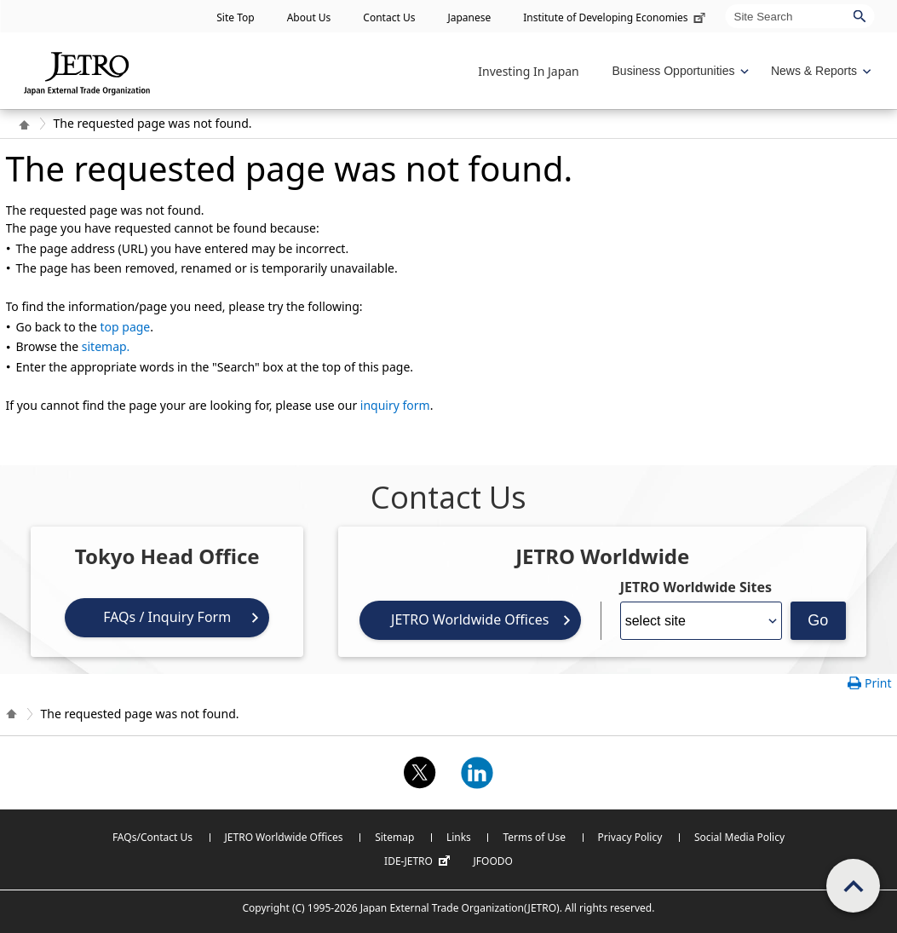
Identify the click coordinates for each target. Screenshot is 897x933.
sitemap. (106, 346)
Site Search (725, 3)
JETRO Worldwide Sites (696, 587)
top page (126, 327)
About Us (309, 17)
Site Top (235, 17)
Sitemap (394, 837)
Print (878, 683)
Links (458, 837)
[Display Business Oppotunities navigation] (678, 71)
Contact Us (389, 17)
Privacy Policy (630, 837)
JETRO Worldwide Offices (470, 619)
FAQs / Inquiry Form (167, 617)
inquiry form (395, 405)
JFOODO (493, 861)
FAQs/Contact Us (152, 837)
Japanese (469, 17)
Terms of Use (534, 837)
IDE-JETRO (419, 861)
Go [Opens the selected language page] (818, 620)
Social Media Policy (739, 837)
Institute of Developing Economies (615, 17)
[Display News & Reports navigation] (819, 71)
